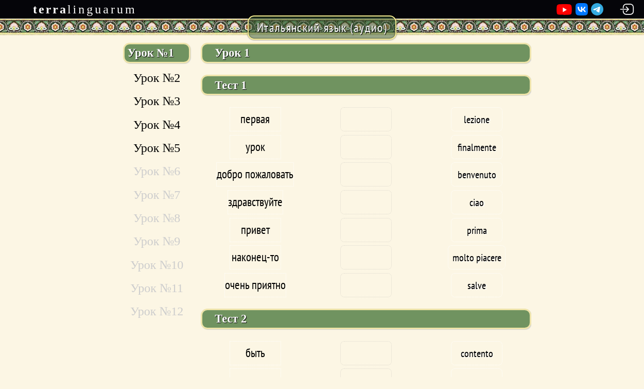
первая (255, 118)
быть (255, 352)
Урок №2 (156, 77)
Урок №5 (156, 148)
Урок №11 (156, 288)
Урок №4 (156, 124)
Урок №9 (156, 241)
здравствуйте (255, 201)
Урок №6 (156, 171)
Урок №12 (156, 311)
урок (255, 146)
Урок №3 (156, 101)
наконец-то (255, 256)
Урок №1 (150, 52)
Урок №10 (156, 265)
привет (255, 229)
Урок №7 (156, 194)
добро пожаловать (255, 173)
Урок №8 (156, 218)
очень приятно (255, 284)
